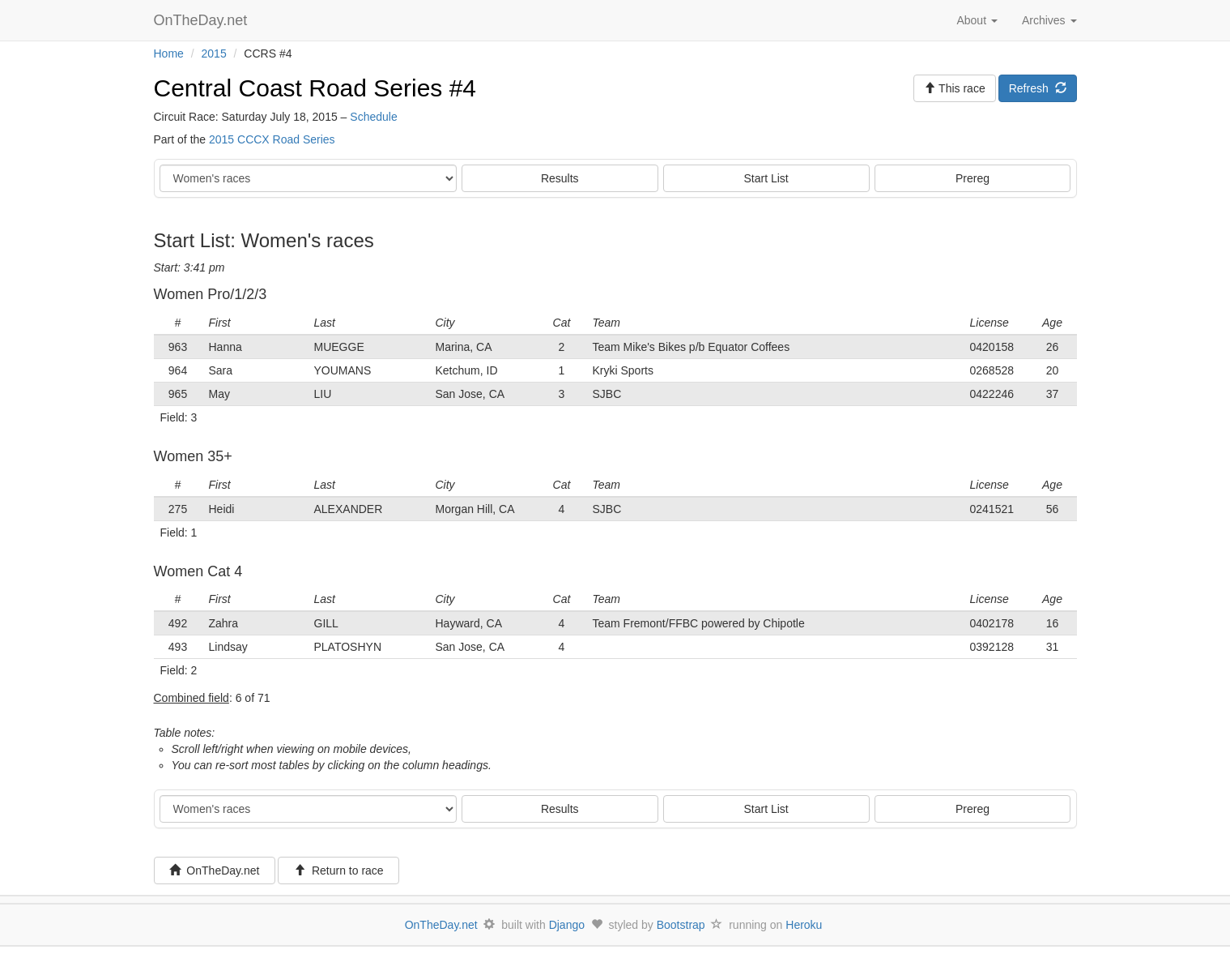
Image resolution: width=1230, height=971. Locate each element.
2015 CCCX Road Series (272, 139)
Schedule (373, 116)
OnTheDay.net (203, 20)
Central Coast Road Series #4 (315, 88)
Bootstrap (681, 924)
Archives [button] (1049, 20)
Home (169, 53)
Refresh (1037, 88)
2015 (214, 53)
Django (567, 924)
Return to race (339, 870)
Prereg (972, 178)
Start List (766, 178)
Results (560, 178)
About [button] (976, 20)
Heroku (803, 924)
